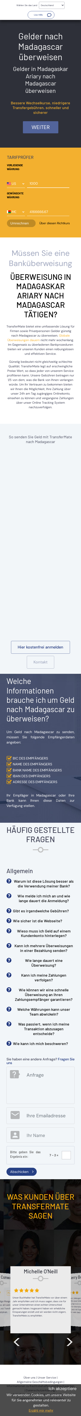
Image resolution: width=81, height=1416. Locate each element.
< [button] (16, 1341)
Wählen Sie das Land (26, 5)
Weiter (41, 127)
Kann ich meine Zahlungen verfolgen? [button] (43, 977)
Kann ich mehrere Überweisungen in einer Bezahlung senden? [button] (43, 948)
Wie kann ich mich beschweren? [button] (40, 1043)
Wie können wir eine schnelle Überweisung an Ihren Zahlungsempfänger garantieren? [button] (44, 994)
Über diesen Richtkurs (54, 223)
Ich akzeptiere (62, 1388)
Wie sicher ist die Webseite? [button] (37, 920)
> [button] (69, 1341)
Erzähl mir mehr (41, 1410)
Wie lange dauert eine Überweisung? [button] (44, 963)
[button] (41, 15)
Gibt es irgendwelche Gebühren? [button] (41, 910)
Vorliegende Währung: (15, 167)
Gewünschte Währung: (15, 195)
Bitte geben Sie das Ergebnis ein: (25, 1154)
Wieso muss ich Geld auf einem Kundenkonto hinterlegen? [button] (44, 933)
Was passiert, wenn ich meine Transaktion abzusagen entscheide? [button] (43, 1029)
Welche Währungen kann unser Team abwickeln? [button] (43, 1011)
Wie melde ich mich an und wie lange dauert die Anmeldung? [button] (43, 898)
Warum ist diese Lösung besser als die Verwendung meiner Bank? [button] (44, 883)
